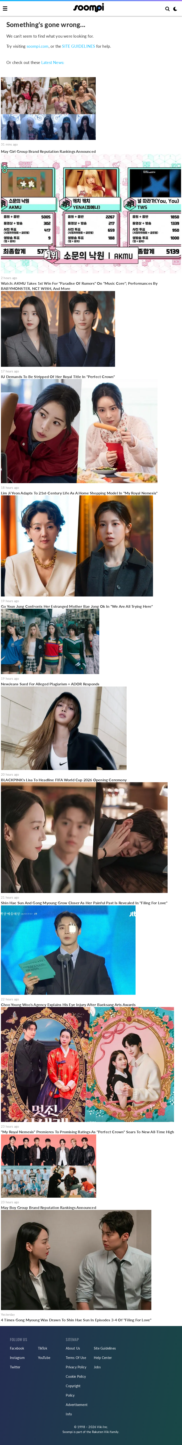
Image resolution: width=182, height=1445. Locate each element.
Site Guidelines (105, 1348)
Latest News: (52, 62)
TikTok (42, 1348)
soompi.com (38, 46)
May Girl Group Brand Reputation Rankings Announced (48, 151)
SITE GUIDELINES (78, 46)
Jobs (97, 1367)
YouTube (44, 1358)
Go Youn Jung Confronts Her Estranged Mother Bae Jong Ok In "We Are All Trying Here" (77, 606)
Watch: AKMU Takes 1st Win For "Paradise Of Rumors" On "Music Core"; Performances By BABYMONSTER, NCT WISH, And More (79, 286)
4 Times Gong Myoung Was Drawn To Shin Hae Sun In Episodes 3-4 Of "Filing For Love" (76, 1320)
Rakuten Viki (100, 1432)
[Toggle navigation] (5, 8)
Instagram (17, 1358)
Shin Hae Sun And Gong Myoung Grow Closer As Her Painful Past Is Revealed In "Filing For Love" (84, 902)
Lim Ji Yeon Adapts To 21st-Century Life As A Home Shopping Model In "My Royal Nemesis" (79, 493)
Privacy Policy (76, 1367)
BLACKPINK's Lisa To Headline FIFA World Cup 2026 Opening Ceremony (64, 780)
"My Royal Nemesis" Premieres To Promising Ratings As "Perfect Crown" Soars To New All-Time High (87, 1131)
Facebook (17, 1348)
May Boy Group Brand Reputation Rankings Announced (48, 1207)
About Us (73, 1348)
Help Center (103, 1358)
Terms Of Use (76, 1358)
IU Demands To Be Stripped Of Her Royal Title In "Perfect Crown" (58, 376)
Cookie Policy (76, 1376)
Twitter (15, 1367)
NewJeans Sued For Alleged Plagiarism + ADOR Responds (50, 684)
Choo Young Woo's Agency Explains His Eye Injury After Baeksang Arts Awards (68, 1004)
